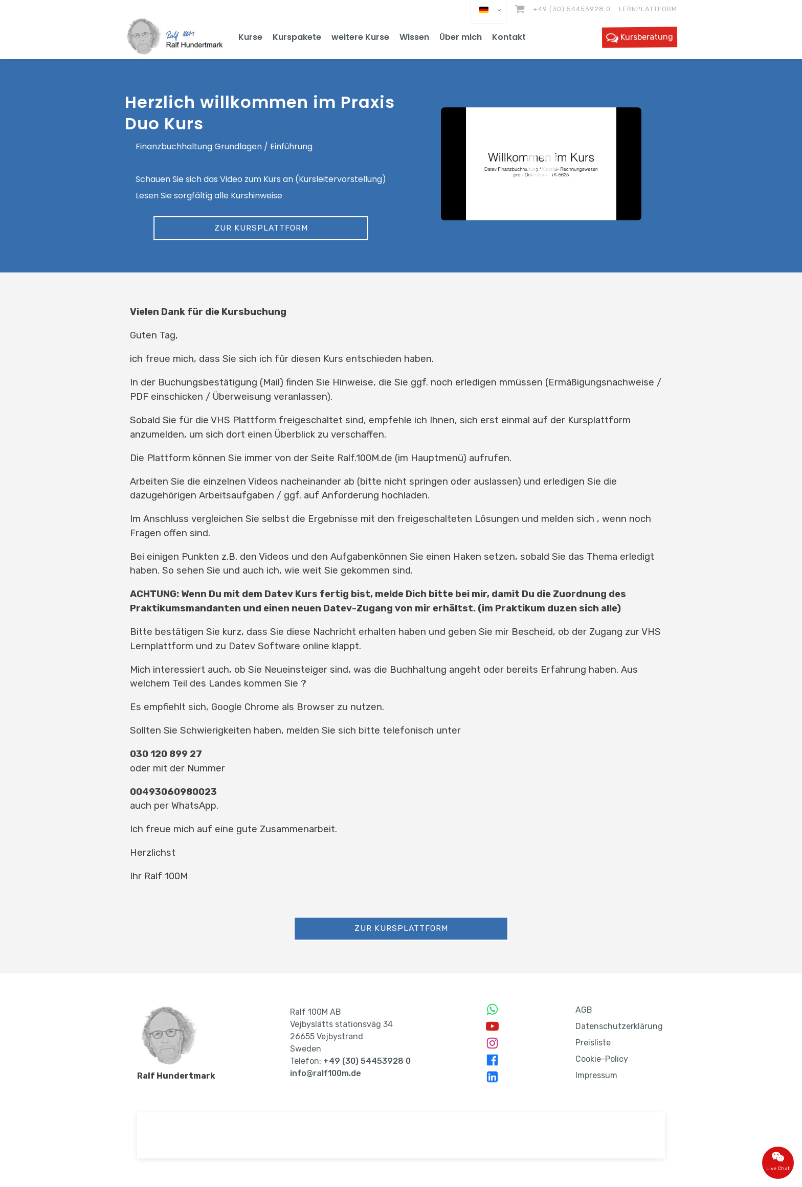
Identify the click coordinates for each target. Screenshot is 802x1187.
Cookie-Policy (601, 1059)
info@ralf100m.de (325, 1073)
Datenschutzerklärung (619, 1026)
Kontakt (509, 37)
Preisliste (593, 1042)
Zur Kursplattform (261, 227)
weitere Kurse (360, 37)
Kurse (250, 37)
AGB (583, 1010)
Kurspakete (297, 37)
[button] (541, 163)
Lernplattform (648, 9)
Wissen (414, 37)
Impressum (596, 1075)
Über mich (460, 37)
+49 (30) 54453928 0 (572, 9)
